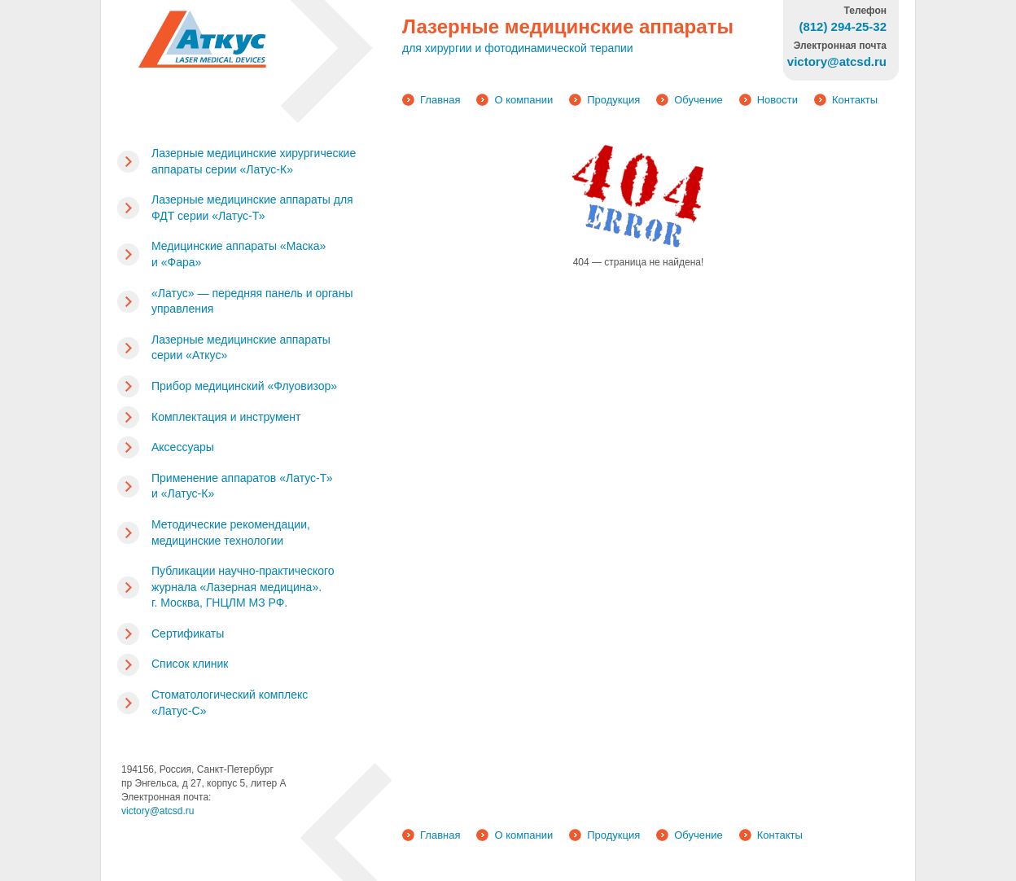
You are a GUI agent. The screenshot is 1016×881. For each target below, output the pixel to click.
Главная (440, 100)
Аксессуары (182, 447)
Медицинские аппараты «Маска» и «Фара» (238, 254)
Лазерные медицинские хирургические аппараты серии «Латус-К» (253, 161)
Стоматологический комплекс (229, 702)
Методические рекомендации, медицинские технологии (230, 532)
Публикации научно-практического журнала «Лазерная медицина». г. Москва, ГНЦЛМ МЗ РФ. (243, 586)
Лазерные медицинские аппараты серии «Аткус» (241, 347)
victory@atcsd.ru (158, 811)
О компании (523, 100)
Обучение (698, 100)
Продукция (613, 100)
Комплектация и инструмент (225, 416)
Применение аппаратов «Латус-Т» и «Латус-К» (241, 486)
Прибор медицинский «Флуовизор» (244, 385)
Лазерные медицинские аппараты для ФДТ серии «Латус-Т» (252, 207)
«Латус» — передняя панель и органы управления (252, 301)
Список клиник (189, 663)
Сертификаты (187, 633)
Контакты (855, 100)
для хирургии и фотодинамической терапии (517, 48)
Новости (777, 100)
